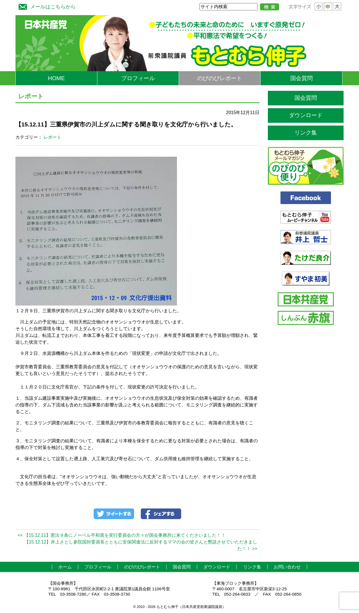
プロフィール (138, 78)
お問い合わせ (287, 567)
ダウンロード (306, 115)
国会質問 (301, 78)
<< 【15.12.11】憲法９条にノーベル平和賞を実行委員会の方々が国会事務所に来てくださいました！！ (121, 535)
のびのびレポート (219, 78)
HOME (56, 78)
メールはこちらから (46, 6)
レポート (52, 137)
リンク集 (305, 132)
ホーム (65, 567)
